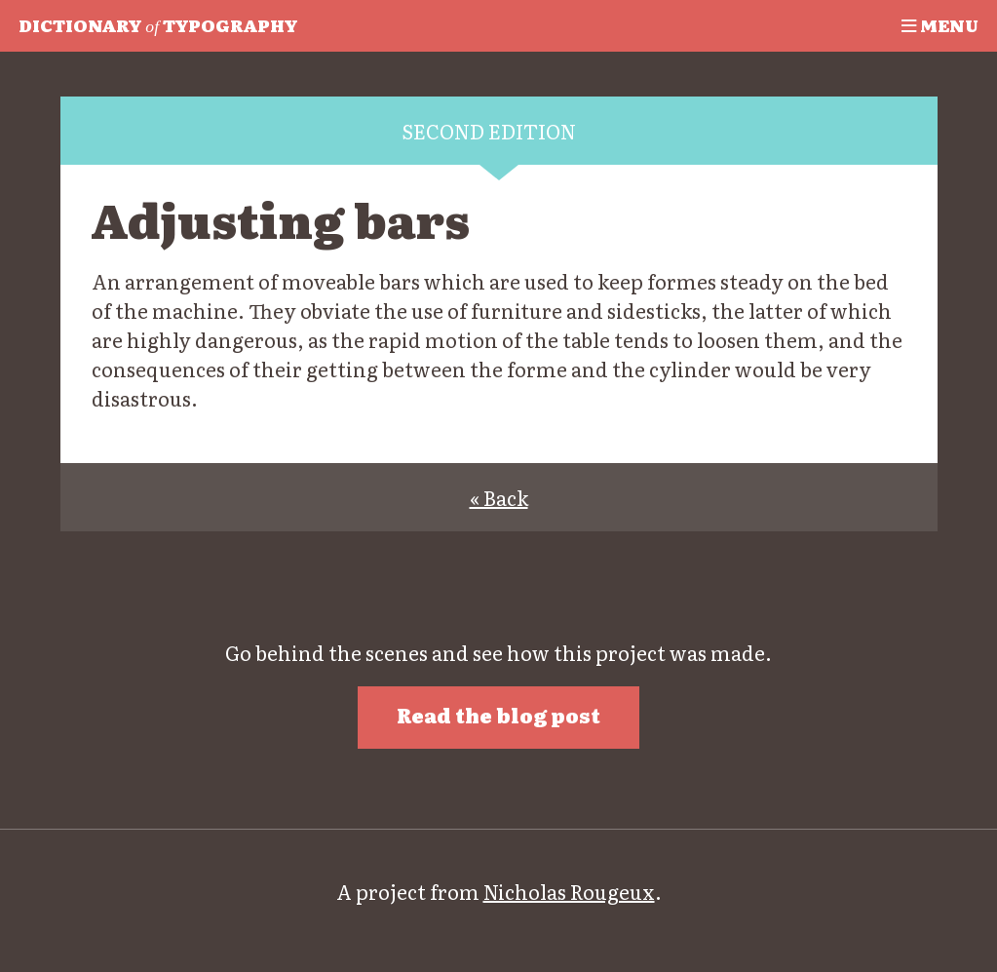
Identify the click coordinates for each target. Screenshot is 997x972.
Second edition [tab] (489, 130)
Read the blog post (498, 714)
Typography (158, 24)
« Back (499, 497)
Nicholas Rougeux (569, 891)
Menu (939, 24)
